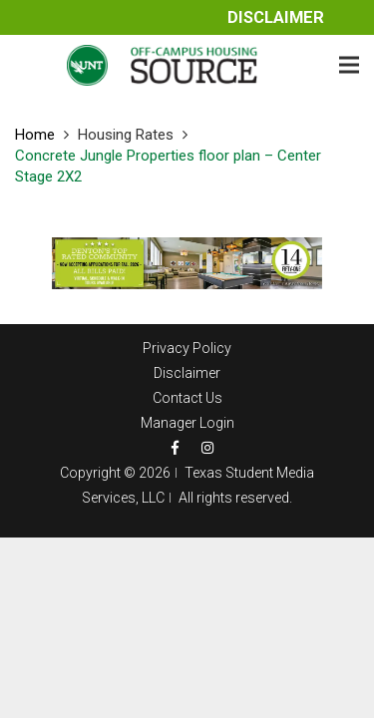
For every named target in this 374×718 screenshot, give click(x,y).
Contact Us (187, 398)
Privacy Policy (187, 348)
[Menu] (349, 65)
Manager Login (187, 423)
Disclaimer (275, 17)
